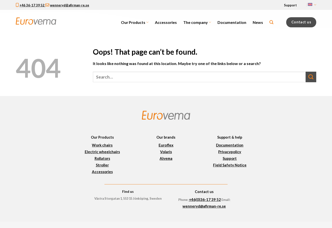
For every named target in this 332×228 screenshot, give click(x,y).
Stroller (102, 165)
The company (197, 22)
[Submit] (311, 77)
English (312, 4)
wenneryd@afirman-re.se (69, 5)
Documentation (231, 22)
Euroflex (166, 145)
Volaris (166, 151)
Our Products (135, 22)
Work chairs (102, 145)
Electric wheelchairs (102, 151)
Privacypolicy (229, 151)
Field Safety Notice (230, 165)
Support (290, 5)
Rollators (102, 158)
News (258, 22)
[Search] (271, 22)
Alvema (166, 158)
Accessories (166, 22)
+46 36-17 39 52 (32, 5)
